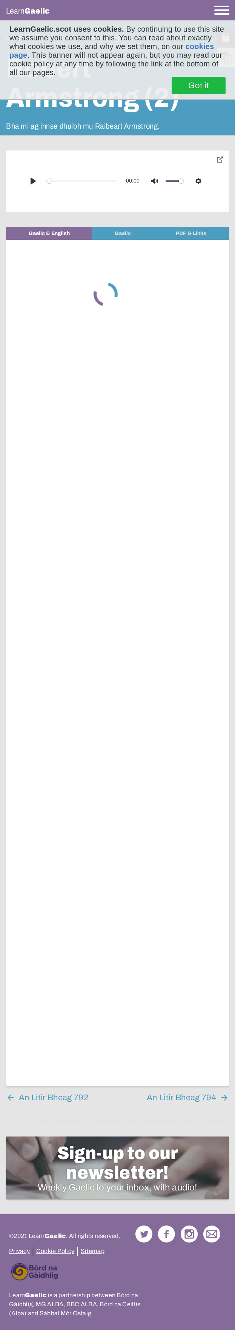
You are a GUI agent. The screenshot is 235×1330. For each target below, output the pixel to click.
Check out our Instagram (189, 1234)
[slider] (82, 180)
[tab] (49, 233)
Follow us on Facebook (166, 1234)
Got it (198, 85)
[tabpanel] (117, 663)
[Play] (33, 181)
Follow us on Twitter (143, 1234)
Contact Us (211, 1234)
